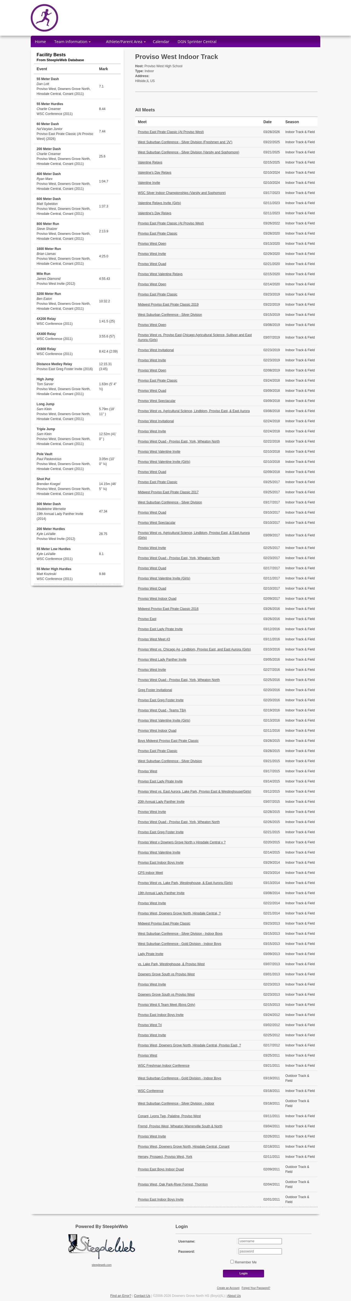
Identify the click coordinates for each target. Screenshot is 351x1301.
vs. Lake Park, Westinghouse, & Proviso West (171, 964)
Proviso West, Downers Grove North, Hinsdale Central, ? (179, 913)
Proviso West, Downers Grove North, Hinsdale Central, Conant (184, 1146)
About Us (234, 1296)
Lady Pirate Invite (150, 954)
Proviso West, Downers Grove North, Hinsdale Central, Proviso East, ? (189, 1045)
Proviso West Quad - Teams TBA (162, 710)
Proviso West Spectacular (157, 401)
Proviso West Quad (152, 264)
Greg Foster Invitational (155, 690)
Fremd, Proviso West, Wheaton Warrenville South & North (180, 1126)
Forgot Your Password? (256, 1287)
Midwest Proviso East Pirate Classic (164, 923)
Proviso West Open (152, 244)
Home (40, 41)
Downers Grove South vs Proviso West (166, 974)
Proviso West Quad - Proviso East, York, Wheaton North (179, 441)
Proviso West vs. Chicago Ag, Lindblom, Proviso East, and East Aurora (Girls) (194, 649)
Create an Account (228, 1287)
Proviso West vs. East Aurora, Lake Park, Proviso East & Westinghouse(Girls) (194, 791)
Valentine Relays (150, 162)
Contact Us (142, 1296)
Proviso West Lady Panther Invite (162, 659)
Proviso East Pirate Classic (157, 233)
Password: (186, 1252)
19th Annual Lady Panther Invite (161, 893)
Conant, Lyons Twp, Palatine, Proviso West (169, 1116)
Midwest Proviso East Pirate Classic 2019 (168, 304)
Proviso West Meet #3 (154, 639)
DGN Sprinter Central (196, 41)
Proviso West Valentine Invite (159, 452)
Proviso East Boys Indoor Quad (161, 1169)
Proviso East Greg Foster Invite (161, 700)
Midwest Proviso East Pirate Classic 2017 (168, 492)
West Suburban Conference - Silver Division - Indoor (176, 1103)
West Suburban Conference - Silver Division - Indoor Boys (180, 934)
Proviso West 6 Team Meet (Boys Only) (166, 1005)
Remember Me (245, 1262)
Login (243, 1273)
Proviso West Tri (150, 1025)
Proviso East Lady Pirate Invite (160, 629)
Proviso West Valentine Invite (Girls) (164, 462)
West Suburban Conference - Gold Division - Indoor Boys (179, 944)
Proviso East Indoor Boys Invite (161, 862)
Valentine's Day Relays (154, 172)
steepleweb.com (102, 1264)
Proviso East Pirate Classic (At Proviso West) (171, 132)
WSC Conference (150, 1091)
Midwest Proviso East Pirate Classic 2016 (168, 609)
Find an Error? (120, 1296)
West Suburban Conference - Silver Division (170, 315)
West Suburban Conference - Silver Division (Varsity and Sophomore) (188, 152)
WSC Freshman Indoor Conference (163, 1066)
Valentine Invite (149, 183)
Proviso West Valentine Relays (160, 274)
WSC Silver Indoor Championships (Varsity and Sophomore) (182, 193)
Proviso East (147, 619)
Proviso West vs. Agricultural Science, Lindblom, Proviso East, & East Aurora (194, 411)
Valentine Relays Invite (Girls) (159, 203)
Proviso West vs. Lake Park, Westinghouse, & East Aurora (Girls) (185, 883)
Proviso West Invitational (156, 350)
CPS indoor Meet (150, 873)
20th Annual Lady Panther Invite (161, 802)
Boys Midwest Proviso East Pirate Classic (168, 741)
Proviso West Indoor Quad (157, 599)
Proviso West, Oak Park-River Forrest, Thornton (173, 1184)
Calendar (161, 41)
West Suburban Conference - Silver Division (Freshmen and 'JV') (185, 142)
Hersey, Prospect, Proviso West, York (165, 1157)
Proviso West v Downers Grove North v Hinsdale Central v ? (182, 842)
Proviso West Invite (152, 254)
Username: (186, 1241)
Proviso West (147, 771)
